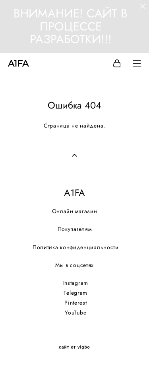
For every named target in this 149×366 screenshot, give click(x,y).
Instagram (75, 283)
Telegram (75, 293)
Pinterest (75, 303)
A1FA (18, 63)
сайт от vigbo (74, 347)
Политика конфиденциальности (76, 247)
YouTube (75, 312)
